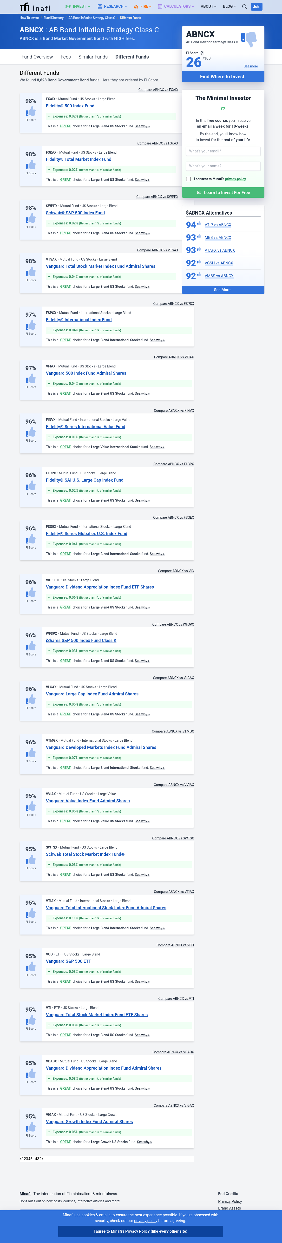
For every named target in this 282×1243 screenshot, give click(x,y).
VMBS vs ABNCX (219, 276)
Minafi (25, 1193)
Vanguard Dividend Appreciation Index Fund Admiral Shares (104, 1068)
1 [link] (23, 1159)
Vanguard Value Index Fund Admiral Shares (88, 800)
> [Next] (42, 1159)
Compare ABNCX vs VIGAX (174, 1105)
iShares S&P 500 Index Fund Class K (81, 640)
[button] (80, 7)
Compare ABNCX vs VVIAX (174, 785)
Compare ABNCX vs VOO (175, 945)
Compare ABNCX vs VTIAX (174, 892)
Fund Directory (53, 18)
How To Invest (29, 18)
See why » (142, 126)
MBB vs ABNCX (218, 237)
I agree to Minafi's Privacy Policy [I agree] (140, 1231)
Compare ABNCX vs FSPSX (173, 304)
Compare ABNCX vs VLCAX (173, 678)
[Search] (245, 7)
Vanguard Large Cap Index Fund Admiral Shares (92, 693)
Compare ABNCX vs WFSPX (173, 624)
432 (38, 1159)
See (251, 66)
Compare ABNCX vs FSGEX (173, 517)
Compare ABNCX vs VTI (176, 999)
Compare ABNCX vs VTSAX (157, 250)
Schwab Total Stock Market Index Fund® (85, 854)
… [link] (34, 1159)
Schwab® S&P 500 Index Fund (75, 212)
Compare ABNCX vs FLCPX (173, 464)
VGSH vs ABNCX (219, 263)
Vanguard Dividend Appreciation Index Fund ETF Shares (100, 586)
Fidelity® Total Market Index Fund (78, 159)
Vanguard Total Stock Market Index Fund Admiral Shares (100, 266)
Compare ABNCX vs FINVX (174, 410)
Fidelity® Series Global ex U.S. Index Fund (86, 533)
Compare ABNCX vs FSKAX (157, 143)
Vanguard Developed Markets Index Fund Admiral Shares (101, 747)
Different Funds (132, 57)
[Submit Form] (223, 192)
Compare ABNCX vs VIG (176, 571)
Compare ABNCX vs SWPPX (157, 197)
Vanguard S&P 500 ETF (68, 961)
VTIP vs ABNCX (218, 224)
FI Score (31, 120)
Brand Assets (229, 1208)
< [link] (21, 1159)
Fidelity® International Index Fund (79, 319)
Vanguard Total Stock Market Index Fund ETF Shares (97, 1014)
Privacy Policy (230, 1201)
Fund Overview (37, 57)
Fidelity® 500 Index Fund (70, 105)
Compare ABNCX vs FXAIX (158, 90)
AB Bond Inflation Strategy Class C (91, 18)
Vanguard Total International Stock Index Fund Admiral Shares (106, 907)
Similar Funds (93, 57)
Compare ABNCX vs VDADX (173, 1052)
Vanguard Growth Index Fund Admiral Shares (89, 1121)
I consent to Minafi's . (220, 179)
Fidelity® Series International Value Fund (85, 426)
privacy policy (235, 179)
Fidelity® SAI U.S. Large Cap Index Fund (85, 480)
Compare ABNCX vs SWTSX (173, 838)
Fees (66, 57)
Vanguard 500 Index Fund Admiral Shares (86, 373)
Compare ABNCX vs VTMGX (173, 731)
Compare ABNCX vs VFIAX (174, 357)
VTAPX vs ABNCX (220, 250)
